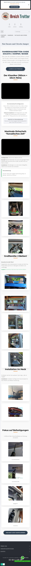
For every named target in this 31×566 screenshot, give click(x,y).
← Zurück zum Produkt (15, 69)
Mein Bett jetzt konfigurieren (15, 532)
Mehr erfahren (14, 6)
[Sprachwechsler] (14, 25)
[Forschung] (22, 31)
